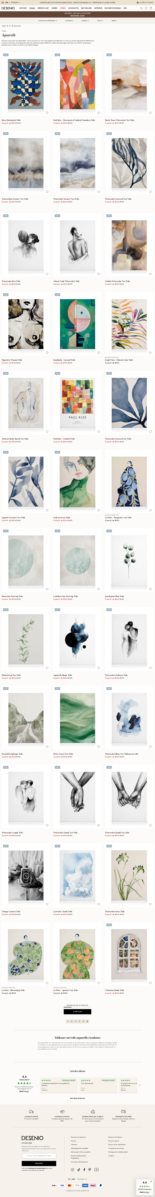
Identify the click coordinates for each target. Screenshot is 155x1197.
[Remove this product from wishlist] (47, 113)
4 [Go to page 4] (83, 1021)
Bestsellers (86, 8)
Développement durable (79, 1148)
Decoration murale (113, 8)
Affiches (23, 8)
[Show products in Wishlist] (146, 8)
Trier (114, 21)
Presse (73, 1141)
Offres (63, 8)
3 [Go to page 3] (79, 1021)
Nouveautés (73, 8)
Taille (100, 21)
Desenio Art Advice (115, 1137)
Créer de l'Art (43, 8)
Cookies (111, 1156)
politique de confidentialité (37, 1168)
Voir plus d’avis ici (77, 1098)
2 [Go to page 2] (75, 1021)
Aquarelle (17, 26)
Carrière (74, 1145)
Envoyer (39, 1163)
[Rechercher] (141, 8)
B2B (125, 8)
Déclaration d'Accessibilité (80, 1152)
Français (15, 2)
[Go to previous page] (68, 1021)
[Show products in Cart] (151, 8)
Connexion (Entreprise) (79, 1162)
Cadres (54, 8)
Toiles (32, 8)
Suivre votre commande (117, 1145)
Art (10, 26)
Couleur (69, 21)
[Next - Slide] (140, 1085)
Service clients (113, 1141)
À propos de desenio (78, 1137)
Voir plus (77, 1012)
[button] (144, 1187)
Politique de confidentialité (118, 1152)
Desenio (84, 1191)
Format (85, 21)
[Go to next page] (87, 1021)
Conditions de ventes (116, 1148)
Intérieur (98, 8)
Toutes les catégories (47, 21)
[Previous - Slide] (37, 1085)
